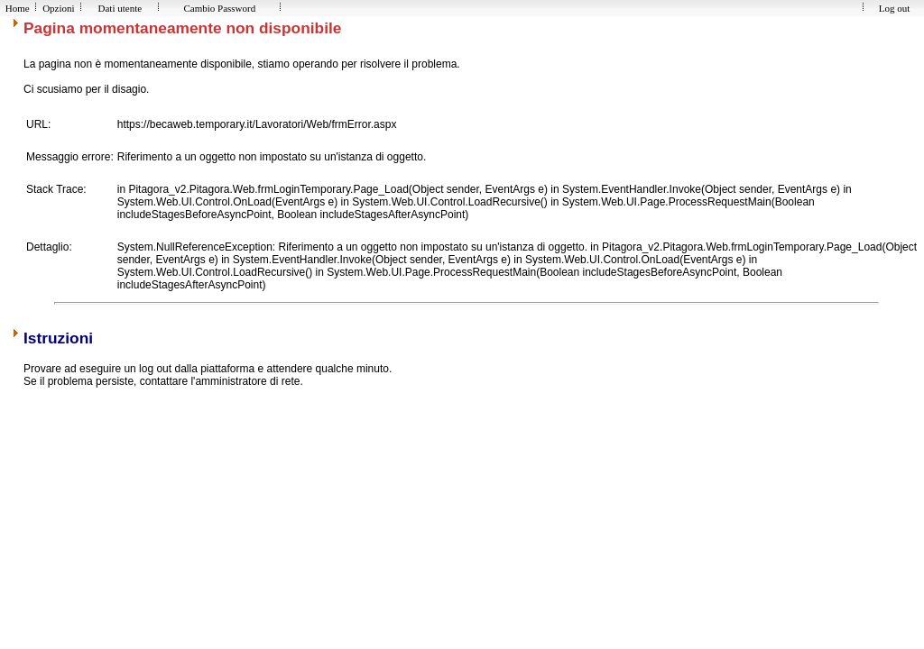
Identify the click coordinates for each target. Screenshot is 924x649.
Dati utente (120, 8)
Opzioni (58, 8)
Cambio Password (219, 8)
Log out (894, 8)
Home (17, 8)
